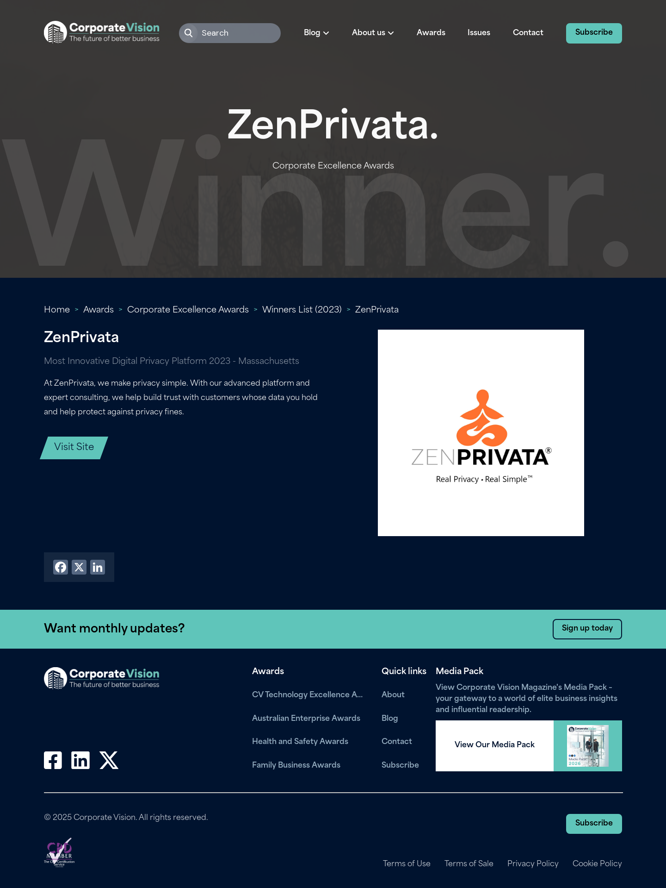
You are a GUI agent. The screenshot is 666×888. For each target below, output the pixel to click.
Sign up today (587, 628)
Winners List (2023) (302, 310)
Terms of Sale (468, 864)
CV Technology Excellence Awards (310, 695)
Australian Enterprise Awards (306, 719)
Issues (479, 33)
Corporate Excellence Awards (188, 310)
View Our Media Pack (495, 745)
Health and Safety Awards (300, 742)
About (393, 695)
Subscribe (594, 33)
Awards (431, 33)
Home (57, 310)
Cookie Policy (597, 864)
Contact (528, 33)
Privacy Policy (533, 864)
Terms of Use (407, 864)
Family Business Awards (296, 765)
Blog (390, 719)
